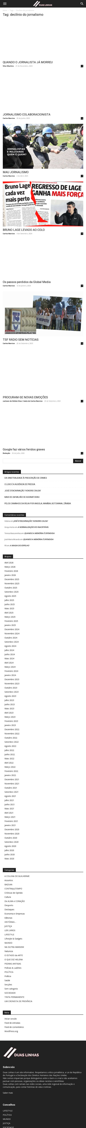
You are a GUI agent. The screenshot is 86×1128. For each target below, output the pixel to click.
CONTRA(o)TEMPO (13, 877)
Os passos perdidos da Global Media (27, 282)
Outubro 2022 (10, 726)
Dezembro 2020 (11, 818)
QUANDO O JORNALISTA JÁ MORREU (28, 62)
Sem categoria (11, 977)
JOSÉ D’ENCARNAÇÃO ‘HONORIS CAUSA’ (22, 480)
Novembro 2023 (11, 672)
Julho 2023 (9, 689)
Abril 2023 (8, 701)
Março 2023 (9, 706)
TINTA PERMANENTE (14, 986)
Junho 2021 (9, 793)
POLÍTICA (8, 961)
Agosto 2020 (10, 835)
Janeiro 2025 (10, 614)
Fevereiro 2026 (11, 560)
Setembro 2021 (11, 781)
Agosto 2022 (10, 735)
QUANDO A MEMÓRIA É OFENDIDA (39, 522)
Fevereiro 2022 (11, 760)
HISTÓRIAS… (10, 911)
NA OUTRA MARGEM (14, 936)
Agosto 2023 (10, 685)
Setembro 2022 (11, 731)
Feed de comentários (14, 1016)
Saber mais (8, 1081)
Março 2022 (9, 756)
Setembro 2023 (11, 681)
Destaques (9, 898)
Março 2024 (9, 656)
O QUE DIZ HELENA (13, 948)
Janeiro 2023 (10, 714)
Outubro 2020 (10, 826)
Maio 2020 (9, 847)
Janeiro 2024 (10, 664)
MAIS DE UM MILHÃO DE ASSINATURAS (21, 486)
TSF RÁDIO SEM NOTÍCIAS (21, 334)
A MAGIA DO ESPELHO (19, 534)
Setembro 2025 (11, 580)
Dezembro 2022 (11, 718)
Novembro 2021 (11, 772)
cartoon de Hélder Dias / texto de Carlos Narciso (22, 390)
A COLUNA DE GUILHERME (16, 865)
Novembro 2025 (11, 572)
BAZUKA (8, 873)
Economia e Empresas (14, 902)
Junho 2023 (9, 693)
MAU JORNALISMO (16, 172)
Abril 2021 (8, 801)
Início (5, 10)
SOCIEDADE (10, 982)
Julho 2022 (9, 739)
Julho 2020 (9, 839)
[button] (4, 4)
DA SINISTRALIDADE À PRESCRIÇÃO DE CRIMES (25, 467)
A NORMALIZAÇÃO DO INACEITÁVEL (33, 516)
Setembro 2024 (11, 631)
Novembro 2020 (11, 822)
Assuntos (8, 869)
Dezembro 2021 (11, 768)
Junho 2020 (9, 843)
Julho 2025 (9, 589)
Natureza (8, 940)
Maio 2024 (9, 647)
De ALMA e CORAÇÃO (14, 890)
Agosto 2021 (10, 785)
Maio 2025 (9, 597)
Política (7, 965)
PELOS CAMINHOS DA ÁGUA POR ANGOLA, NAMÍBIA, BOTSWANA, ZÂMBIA (37, 492)
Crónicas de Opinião (13, 881)
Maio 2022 (9, 747)
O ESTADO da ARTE (13, 944)
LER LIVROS (9, 919)
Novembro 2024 (11, 622)
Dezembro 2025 (11, 568)
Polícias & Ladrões (12, 957)
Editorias (8, 907)
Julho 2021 (9, 789)
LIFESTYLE (9, 923)
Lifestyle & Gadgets (13, 927)
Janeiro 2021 (10, 814)
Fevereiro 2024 (11, 660)
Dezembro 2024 (11, 618)
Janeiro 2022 (10, 764)
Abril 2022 (8, 751)
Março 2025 (9, 606)
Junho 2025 (9, 593)
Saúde (7, 969)
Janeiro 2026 (10, 564)
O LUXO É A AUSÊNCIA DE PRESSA (19, 473)
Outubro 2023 (10, 676)
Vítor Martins (8, 66)
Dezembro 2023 (11, 668)
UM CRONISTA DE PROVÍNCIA (18, 990)
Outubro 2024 (10, 626)
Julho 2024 (9, 639)
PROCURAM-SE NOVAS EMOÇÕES (25, 386)
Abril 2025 (8, 601)
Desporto (8, 894)
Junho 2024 (9, 643)
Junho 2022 (9, 743)
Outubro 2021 (10, 776)
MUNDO (8, 932)
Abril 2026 (8, 551)
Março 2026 (9, 555)
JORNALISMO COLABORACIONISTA (26, 114)
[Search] (82, 4)
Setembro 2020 (11, 831)
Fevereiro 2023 (11, 710)
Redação (6, 442)
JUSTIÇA (8, 915)
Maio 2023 (9, 697)
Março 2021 (9, 806)
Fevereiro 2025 (11, 610)
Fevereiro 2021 (11, 810)
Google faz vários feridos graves (24, 438)
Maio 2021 (9, 797)
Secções (8, 973)
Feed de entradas (12, 1012)
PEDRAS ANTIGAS (12, 952)
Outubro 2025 (10, 576)
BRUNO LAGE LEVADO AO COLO (24, 230)
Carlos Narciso (9, 118)
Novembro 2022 (11, 722)
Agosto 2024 (10, 635)
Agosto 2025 (10, 585)
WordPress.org (11, 1020)
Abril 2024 (8, 651)
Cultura (7, 886)
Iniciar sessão (10, 1007)
